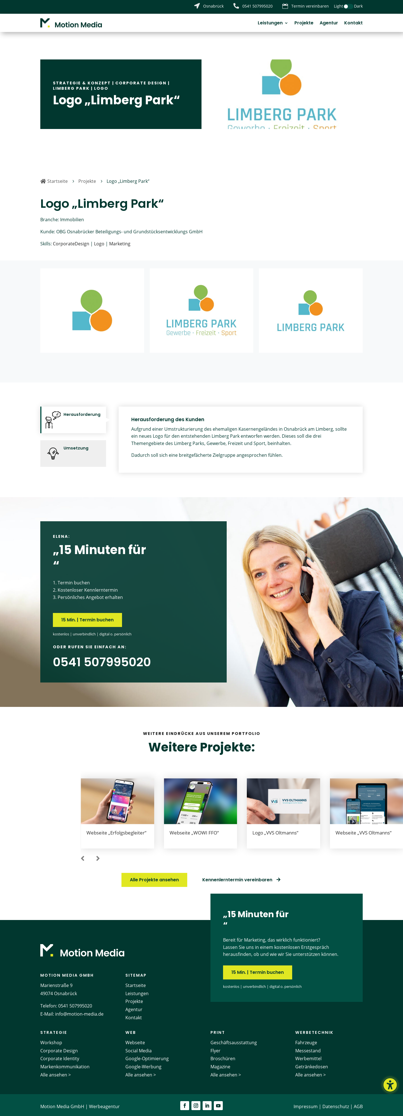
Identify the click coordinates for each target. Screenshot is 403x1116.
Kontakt (353, 23)
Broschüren (222, 1055)
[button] (83, 855)
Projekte (303, 23)
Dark (358, 6)
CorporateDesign (71, 241)
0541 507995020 (75, 1003)
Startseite (135, 982)
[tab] (73, 416)
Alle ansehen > (55, 1071)
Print (217, 1029)
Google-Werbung (143, 1063)
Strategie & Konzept (82, 79)
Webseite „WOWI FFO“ (194, 829)
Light (338, 6)
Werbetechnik (314, 1029)
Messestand (308, 1047)
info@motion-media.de (79, 1011)
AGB (358, 1103)
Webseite (135, 1039)
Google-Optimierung (147, 1055)
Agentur (329, 23)
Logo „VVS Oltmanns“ (275, 829)
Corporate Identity (59, 1055)
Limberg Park (71, 85)
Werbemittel (308, 1055)
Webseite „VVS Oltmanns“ (364, 829)
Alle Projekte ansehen (154, 876)
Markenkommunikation (65, 1063)
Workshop (51, 1039)
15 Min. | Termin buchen (87, 617)
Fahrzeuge (306, 1039)
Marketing (119, 241)
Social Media (138, 1047)
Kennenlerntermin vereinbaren (237, 876)
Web (130, 1029)
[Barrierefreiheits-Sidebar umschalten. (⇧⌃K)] (390, 1085)
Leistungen (270, 23)
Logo (101, 85)
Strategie (53, 1029)
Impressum (306, 1103)
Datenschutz (335, 1103)
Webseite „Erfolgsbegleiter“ (116, 829)
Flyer (215, 1047)
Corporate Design (141, 79)
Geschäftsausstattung (233, 1039)
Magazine (220, 1063)
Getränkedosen (311, 1063)
